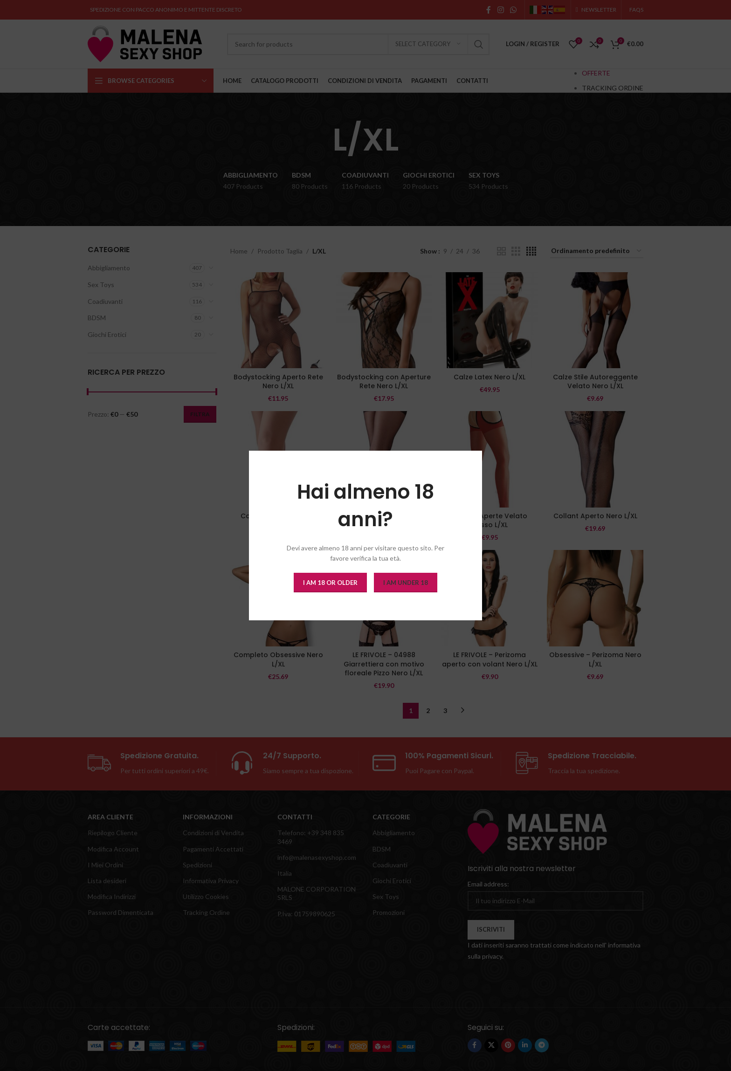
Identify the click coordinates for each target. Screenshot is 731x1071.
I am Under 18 (405, 582)
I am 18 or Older (330, 582)
